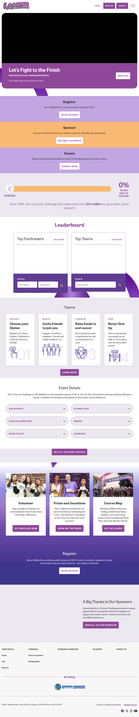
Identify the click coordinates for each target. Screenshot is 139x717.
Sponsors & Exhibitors (68, 649)
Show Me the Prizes (69, 528)
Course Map (102, 433)
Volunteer (97, 649)
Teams (4, 655)
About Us (5, 667)
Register (109, 6)
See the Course (113, 528)
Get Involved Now (26, 528)
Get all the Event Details (69, 451)
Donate (122, 6)
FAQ (3, 661)
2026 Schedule (37, 408)
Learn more (69, 372)
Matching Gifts (34, 661)
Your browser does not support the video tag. (69, 38)
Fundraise (33, 649)
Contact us (121, 649)
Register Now (69, 114)
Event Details (8, 649)
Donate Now (69, 166)
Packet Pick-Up (37, 433)
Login (97, 6)
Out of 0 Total (59, 239)
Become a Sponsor (69, 140)
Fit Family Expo (102, 408)
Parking (102, 421)
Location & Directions (37, 421)
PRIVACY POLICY (130, 705)
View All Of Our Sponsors (101, 624)
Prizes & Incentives (35, 655)
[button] (133, 5)
